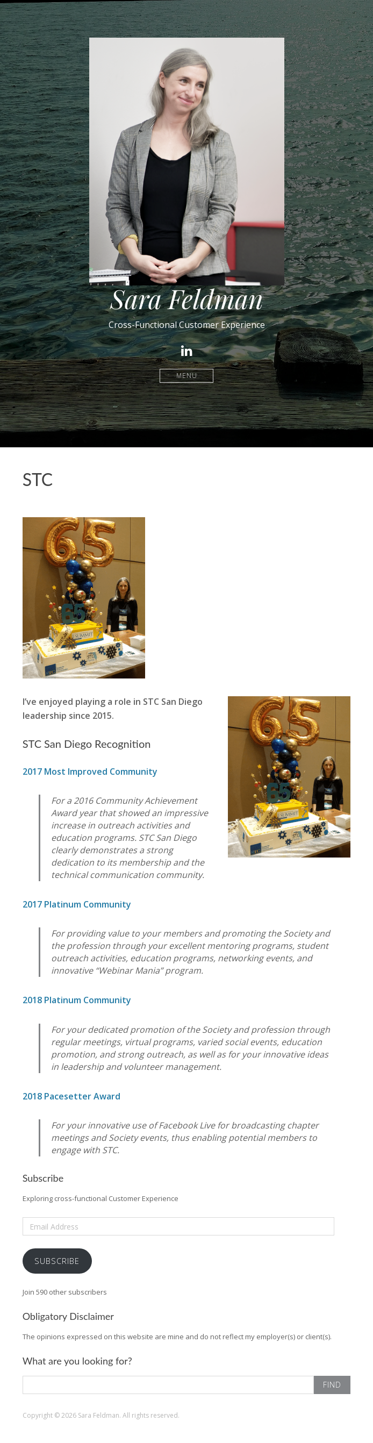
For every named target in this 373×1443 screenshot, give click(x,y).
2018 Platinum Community (77, 1000)
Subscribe (57, 1260)
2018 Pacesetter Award (71, 1096)
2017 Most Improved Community (90, 771)
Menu (186, 375)
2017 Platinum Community (77, 904)
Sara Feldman (186, 298)
